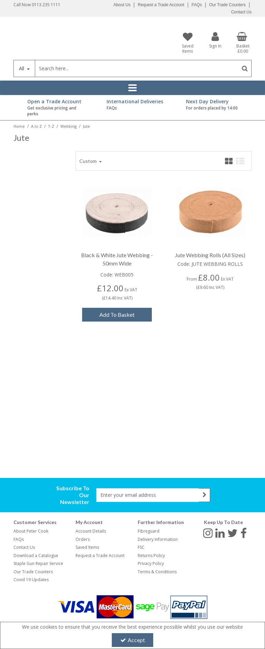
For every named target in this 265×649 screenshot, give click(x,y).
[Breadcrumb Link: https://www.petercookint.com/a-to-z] (36, 125)
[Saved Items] (187, 42)
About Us (122, 4)
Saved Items (87, 547)
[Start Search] (245, 68)
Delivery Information (158, 539)
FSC (141, 547)
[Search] (136, 68)
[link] (208, 532)
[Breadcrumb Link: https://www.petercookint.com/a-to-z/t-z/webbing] (68, 125)
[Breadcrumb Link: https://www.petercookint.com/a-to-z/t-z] (51, 125)
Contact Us (241, 12)
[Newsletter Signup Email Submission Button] (204, 495)
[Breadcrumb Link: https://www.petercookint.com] (19, 125)
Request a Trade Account (161, 4)
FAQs (197, 4)
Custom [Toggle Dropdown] (88, 161)
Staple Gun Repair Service (38, 563)
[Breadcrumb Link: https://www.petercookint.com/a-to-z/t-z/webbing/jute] (86, 125)
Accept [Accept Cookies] (132, 640)
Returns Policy (151, 555)
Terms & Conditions (157, 571)
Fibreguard (148, 531)
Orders (83, 539)
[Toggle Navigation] (132, 87)
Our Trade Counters (227, 4)
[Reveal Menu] (132, 88)
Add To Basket (117, 314)
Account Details (91, 531)
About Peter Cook (30, 531)
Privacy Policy (151, 563)
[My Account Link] (215, 40)
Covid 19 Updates (31, 579)
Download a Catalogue (35, 555)
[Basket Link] (243, 42)
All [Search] (22, 68)
